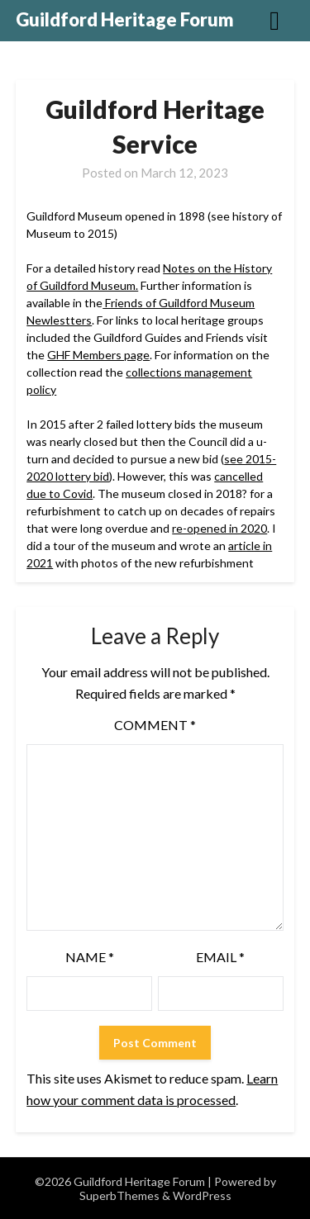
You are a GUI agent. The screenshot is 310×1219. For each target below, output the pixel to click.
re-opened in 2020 (219, 528)
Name (89, 957)
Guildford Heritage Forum (125, 19)
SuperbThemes (119, 1195)
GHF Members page (98, 355)
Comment (155, 725)
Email (220, 957)
